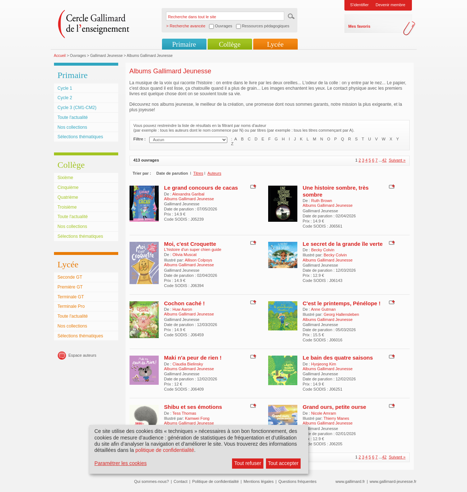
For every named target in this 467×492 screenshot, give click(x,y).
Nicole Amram (323, 413)
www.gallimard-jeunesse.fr (393, 481)
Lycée (275, 44)
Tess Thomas (184, 413)
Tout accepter (283, 463)
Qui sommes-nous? (151, 481)
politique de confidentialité (164, 450)
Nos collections (72, 127)
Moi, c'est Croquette (190, 244)
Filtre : (140, 139)
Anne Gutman (323, 309)
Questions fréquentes (297, 481)
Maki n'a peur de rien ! (193, 358)
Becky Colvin (323, 250)
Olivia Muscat (185, 254)
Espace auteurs (82, 355)
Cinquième (68, 187)
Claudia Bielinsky (188, 364)
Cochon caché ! (184, 303)
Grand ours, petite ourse (334, 407)
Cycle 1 (65, 88)
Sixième (65, 177)
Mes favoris (359, 26)
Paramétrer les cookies (120, 463)
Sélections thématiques (80, 136)
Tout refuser (247, 463)
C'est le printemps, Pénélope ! (342, 303)
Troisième (67, 207)
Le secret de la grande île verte (343, 244)
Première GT (70, 287)
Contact (181, 481)
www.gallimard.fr (350, 481)
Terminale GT (71, 296)
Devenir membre (390, 5)
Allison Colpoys (198, 260)
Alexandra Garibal (188, 194)
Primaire (184, 44)
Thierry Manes (336, 418)
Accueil (60, 56)
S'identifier (359, 5)
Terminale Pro (71, 306)
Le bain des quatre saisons (338, 358)
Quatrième (68, 197)
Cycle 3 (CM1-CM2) (77, 107)
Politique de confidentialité (215, 481)
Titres (198, 173)
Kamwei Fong (197, 418)
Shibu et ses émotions (193, 407)
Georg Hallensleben (341, 314)
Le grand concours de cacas (201, 188)
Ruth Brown (321, 200)
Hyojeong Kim (323, 364)
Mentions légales (258, 481)
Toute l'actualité (73, 117)
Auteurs (214, 173)
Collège (229, 44)
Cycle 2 (65, 97)
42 (384, 160)
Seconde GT (70, 277)
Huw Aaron (182, 309)
